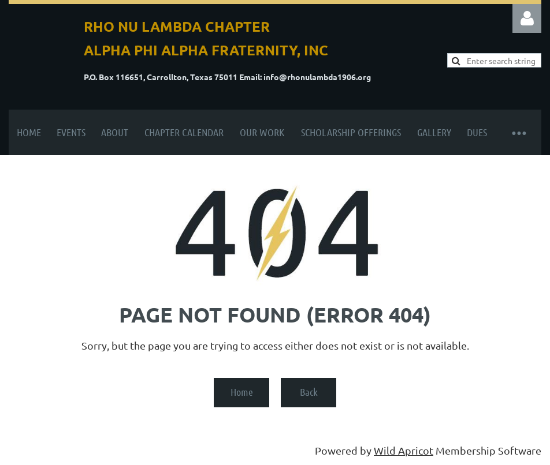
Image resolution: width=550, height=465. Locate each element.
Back (309, 391)
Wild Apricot (403, 450)
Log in (526, 18)
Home (242, 391)
